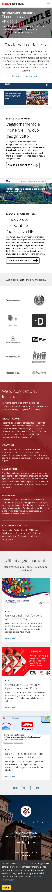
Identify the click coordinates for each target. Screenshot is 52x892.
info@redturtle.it (26, 832)
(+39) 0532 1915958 (15, 836)
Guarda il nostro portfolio (26, 76)
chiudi (6, 887)
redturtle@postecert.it (40, 836)
